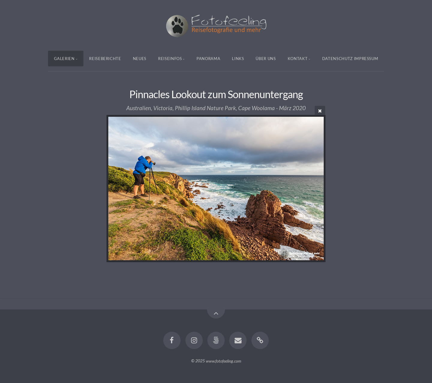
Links (238, 58)
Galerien (64, 58)
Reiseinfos (170, 58)
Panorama (208, 58)
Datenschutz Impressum (350, 58)
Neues (139, 58)
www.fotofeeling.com (223, 360)
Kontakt (298, 58)
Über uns (266, 58)
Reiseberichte (105, 58)
